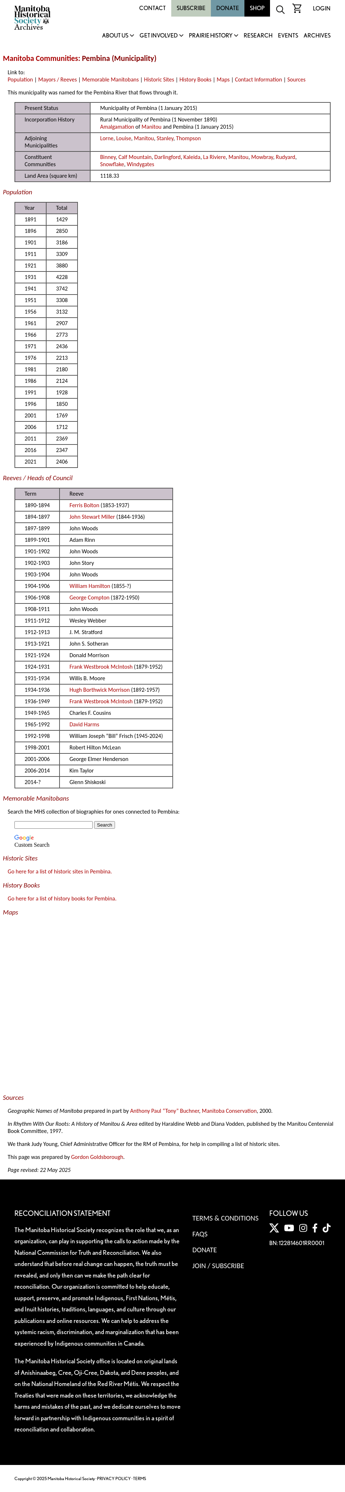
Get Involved (159, 36)
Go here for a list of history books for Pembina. (62, 898)
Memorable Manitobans (110, 79)
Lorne (107, 138)
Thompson (188, 138)
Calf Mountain (134, 157)
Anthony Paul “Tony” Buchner (164, 1110)
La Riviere (214, 157)
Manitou (152, 126)
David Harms (84, 724)
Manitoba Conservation (229, 1110)
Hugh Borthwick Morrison (100, 689)
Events (288, 36)
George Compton (90, 597)
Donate (227, 8)
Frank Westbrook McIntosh (101, 666)
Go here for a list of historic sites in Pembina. (60, 871)
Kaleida (191, 157)
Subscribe (191, 8)
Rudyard (285, 157)
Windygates (140, 164)
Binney (108, 157)
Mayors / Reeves (57, 79)
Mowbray (262, 157)
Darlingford (167, 157)
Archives (317, 36)
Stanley (165, 138)
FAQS (200, 1234)
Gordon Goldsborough (97, 1157)
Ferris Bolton (84, 505)
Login (322, 8)
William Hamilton (90, 586)
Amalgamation (117, 126)
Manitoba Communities (40, 58)
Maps (223, 79)
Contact (152, 8)
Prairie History (211, 36)
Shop (257, 8)
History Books (196, 79)
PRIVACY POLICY (114, 1478)
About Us (115, 36)
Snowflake (112, 164)
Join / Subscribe (218, 1265)
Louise (123, 138)
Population (20, 79)
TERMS (139, 1478)
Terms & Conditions (225, 1218)
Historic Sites (159, 79)
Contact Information (258, 79)
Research (258, 36)
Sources (296, 79)
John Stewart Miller (92, 516)
